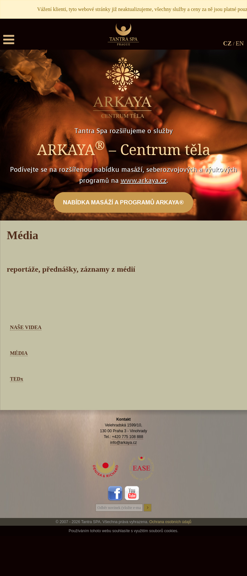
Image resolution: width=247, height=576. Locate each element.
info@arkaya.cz (123, 442)
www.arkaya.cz (144, 180)
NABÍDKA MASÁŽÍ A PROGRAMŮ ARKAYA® (123, 202)
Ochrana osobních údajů (170, 522)
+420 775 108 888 (127, 436)
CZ (227, 43)
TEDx (16, 379)
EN (240, 43)
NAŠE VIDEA (25, 327)
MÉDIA (19, 353)
